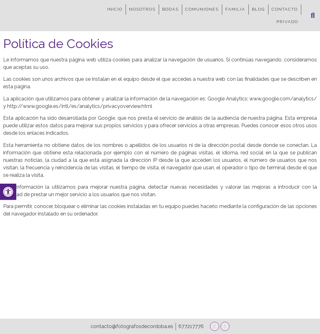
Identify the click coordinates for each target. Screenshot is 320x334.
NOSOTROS (142, 9)
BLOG (258, 9)
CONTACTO (285, 9)
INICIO (114, 9)
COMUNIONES (202, 9)
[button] (313, 16)
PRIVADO (287, 21)
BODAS (170, 9)
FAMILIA (235, 9)
